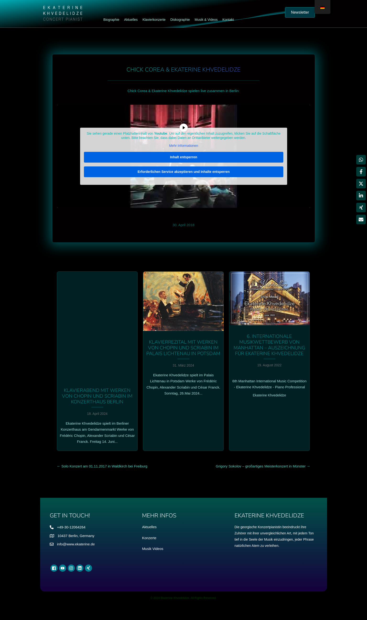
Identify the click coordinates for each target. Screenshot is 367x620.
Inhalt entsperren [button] (183, 157)
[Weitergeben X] (361, 183)
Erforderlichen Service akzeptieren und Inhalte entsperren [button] (183, 171)
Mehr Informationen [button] (183, 146)
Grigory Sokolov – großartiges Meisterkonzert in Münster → (263, 466)
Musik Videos (152, 549)
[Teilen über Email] (361, 219)
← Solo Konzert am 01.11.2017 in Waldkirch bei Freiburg (102, 466)
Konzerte (149, 538)
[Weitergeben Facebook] (361, 171)
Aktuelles (149, 527)
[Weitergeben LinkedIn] (361, 195)
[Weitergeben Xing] (361, 207)
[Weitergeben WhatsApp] (361, 160)
